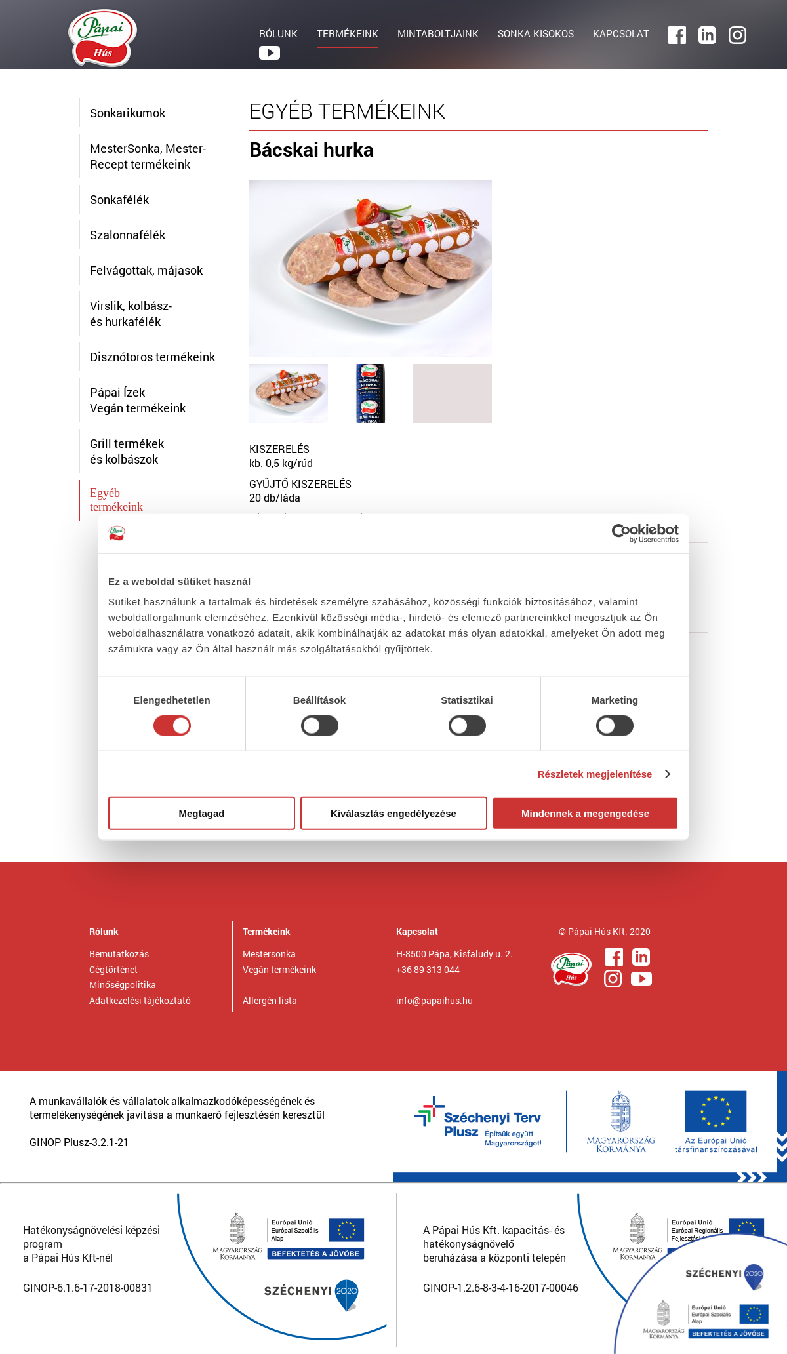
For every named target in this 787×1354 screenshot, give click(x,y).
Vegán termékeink (279, 969)
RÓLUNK (278, 33)
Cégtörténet (113, 969)
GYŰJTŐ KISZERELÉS (300, 483)
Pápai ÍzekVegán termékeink (138, 400)
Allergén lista (270, 1000)
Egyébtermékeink (116, 500)
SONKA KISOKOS (536, 33)
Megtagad (201, 813)
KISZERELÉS (279, 449)
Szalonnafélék (127, 235)
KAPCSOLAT (621, 33)
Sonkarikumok (127, 113)
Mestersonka (269, 953)
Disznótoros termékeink (152, 357)
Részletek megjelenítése (595, 773)
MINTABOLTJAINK (438, 33)
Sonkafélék (119, 199)
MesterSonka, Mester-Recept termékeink (148, 156)
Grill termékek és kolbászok (127, 451)
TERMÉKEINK (347, 33)
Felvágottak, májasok (146, 270)
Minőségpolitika (122, 984)
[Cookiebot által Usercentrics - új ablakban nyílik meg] (621, 533)
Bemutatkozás (119, 953)
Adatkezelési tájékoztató (140, 1000)
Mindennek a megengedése (585, 813)
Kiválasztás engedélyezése (393, 813)
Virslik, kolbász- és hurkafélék (131, 313)
